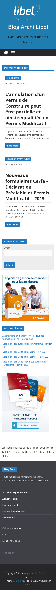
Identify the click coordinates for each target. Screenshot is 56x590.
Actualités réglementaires (15, 492)
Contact (6, 534)
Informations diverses (13, 511)
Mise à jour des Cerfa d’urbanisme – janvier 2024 (26, 356)
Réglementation (13, 78)
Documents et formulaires (18, 159)
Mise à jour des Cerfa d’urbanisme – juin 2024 (24, 351)
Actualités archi (10, 498)
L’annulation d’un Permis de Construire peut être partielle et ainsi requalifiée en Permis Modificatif (27, 108)
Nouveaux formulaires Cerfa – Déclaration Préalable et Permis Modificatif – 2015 (27, 187)
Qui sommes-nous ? (12, 528)
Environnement (10, 505)
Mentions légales (11, 540)
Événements (8, 517)
